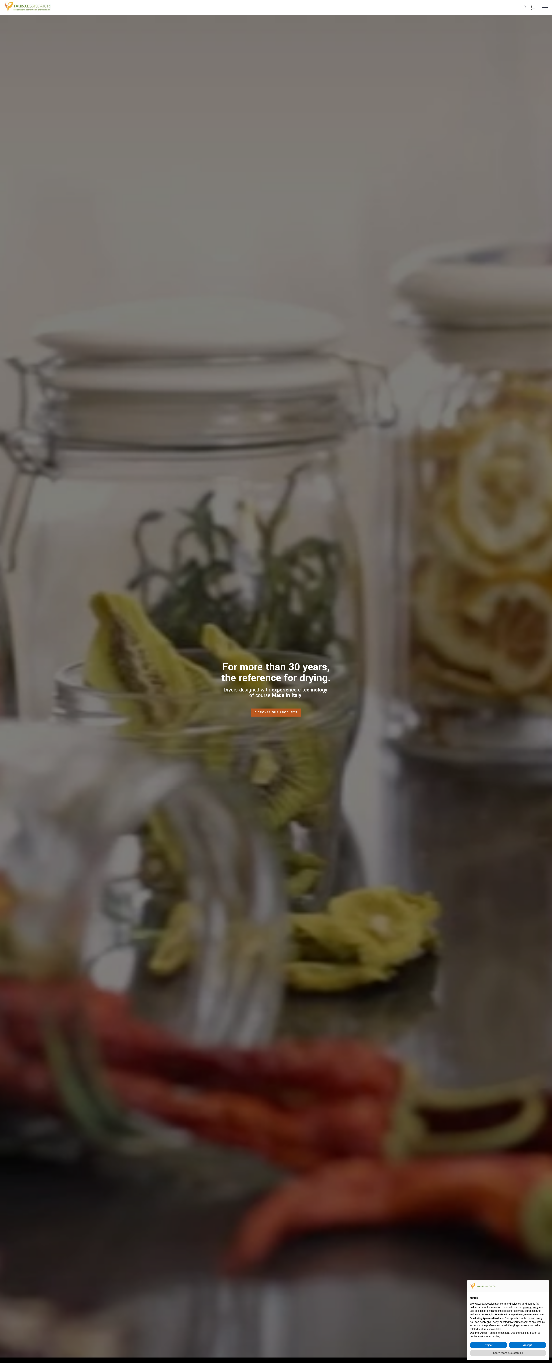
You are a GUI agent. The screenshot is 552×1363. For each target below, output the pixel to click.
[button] (533, 7)
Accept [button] (527, 1345)
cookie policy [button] (535, 1318)
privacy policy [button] (530, 1307)
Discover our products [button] (276, 712)
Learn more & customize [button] (508, 1352)
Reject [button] (488, 1345)
